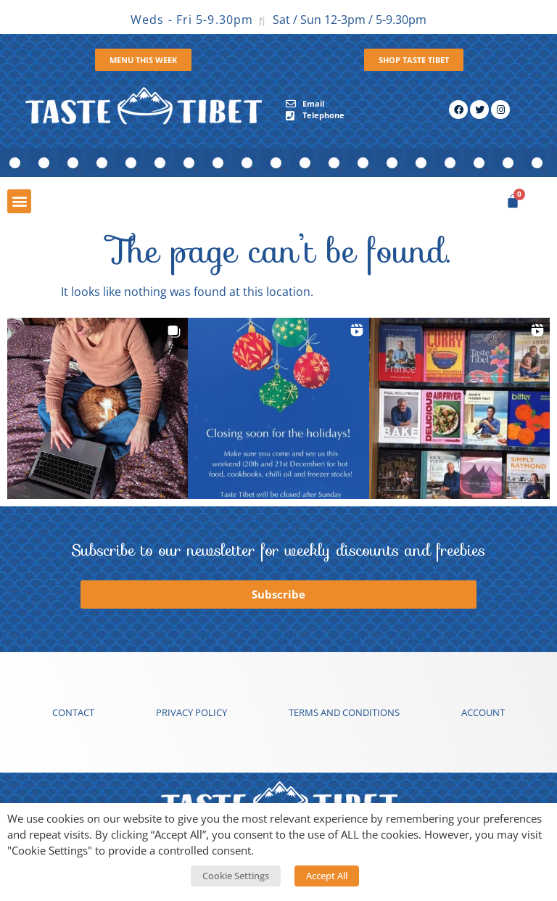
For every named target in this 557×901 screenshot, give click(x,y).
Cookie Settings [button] (235, 875)
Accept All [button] (326, 875)
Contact (73, 712)
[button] (19, 201)
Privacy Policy (191, 712)
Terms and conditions (344, 712)
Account (483, 712)
